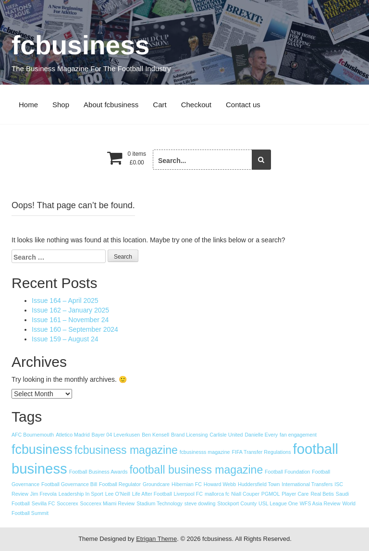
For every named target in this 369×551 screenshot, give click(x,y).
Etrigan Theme (156, 538)
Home (28, 104)
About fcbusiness (111, 104)
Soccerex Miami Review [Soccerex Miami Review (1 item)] (107, 503)
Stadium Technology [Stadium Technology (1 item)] (159, 503)
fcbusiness (80, 45)
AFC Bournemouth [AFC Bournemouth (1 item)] (33, 435)
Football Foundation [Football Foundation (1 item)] (287, 472)
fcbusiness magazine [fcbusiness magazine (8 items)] (126, 450)
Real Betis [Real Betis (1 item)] (322, 494)
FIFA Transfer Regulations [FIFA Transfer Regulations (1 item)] (261, 452)
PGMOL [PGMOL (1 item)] (270, 494)
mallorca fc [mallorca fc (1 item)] (217, 494)
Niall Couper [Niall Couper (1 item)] (245, 494)
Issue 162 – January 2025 (70, 310)
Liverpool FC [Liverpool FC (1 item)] (188, 494)
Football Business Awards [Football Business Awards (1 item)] (98, 472)
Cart (159, 104)
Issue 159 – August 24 (65, 339)
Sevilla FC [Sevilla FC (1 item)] (43, 503)
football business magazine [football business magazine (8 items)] (196, 469)
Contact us (243, 104)
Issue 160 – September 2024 (75, 329)
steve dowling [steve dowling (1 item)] (200, 503)
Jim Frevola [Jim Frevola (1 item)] (43, 494)
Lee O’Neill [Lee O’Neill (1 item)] (117, 494)
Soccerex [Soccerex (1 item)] (67, 503)
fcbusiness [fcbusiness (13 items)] (42, 449)
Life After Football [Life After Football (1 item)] (152, 494)
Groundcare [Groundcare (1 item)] (156, 484)
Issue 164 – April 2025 (65, 300)
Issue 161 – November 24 (70, 320)
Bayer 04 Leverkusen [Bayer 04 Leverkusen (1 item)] (116, 435)
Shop (60, 104)
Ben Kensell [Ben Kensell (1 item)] (155, 435)
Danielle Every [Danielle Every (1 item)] (261, 435)
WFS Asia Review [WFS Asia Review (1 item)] (320, 503)
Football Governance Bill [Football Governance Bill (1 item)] (69, 484)
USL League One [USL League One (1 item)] (278, 503)
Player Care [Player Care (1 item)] (295, 494)
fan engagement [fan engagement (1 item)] (298, 435)
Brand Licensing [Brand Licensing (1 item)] (189, 435)
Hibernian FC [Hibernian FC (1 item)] (187, 484)
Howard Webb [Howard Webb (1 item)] (220, 484)
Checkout (196, 104)
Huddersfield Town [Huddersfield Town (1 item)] (259, 484)
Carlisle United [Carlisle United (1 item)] (226, 435)
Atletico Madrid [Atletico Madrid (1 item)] (72, 435)
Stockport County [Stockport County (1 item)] (237, 503)
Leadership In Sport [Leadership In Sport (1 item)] (81, 494)
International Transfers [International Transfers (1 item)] (307, 484)
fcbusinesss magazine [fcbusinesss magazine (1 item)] (205, 452)
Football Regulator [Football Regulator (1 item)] (120, 484)
